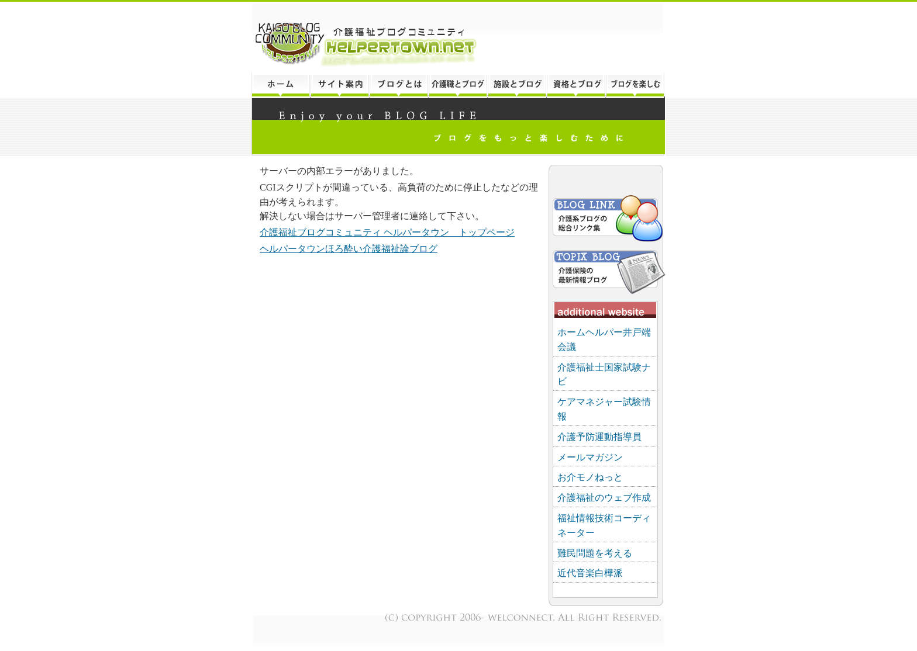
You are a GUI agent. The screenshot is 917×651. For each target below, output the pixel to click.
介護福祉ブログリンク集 (606, 220)
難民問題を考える (594, 553)
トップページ (280, 86)
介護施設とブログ (516, 86)
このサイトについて (339, 86)
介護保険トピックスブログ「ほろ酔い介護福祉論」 (606, 270)
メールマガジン (590, 457)
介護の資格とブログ (575, 86)
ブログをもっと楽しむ (635, 86)
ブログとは (398, 86)
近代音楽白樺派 (590, 573)
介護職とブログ (457, 86)
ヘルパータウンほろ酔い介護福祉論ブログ (348, 249)
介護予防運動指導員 (599, 437)
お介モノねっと (590, 477)
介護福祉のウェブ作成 (604, 498)
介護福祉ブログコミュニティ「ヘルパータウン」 (458, 37)
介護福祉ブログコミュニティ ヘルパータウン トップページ (387, 232)
